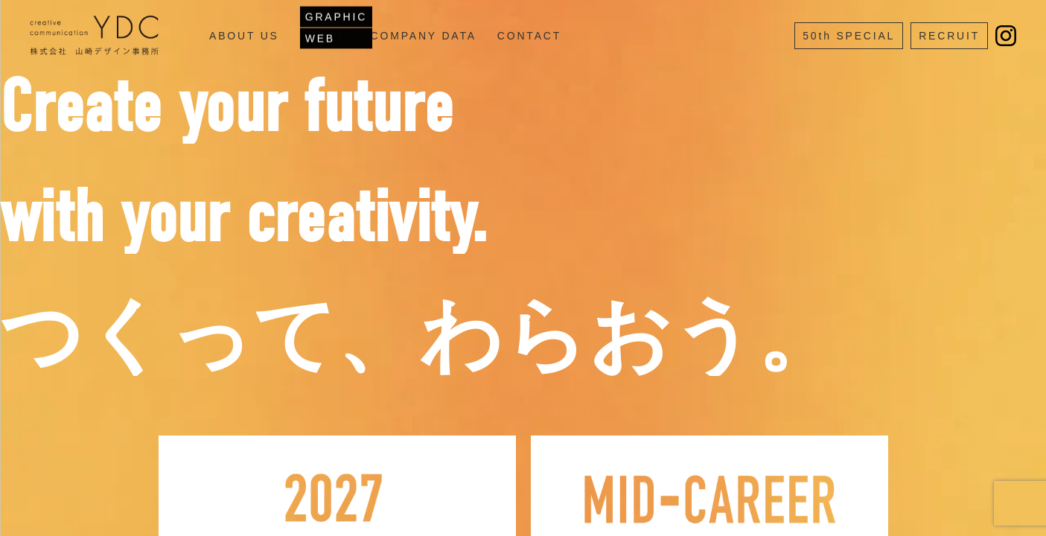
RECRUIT (949, 36)
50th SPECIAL (849, 36)
